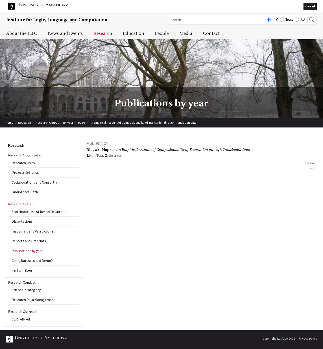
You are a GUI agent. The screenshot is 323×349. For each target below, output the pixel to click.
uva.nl (310, 6)
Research (24, 123)
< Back (309, 162)
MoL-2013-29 (96, 144)
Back (311, 168)
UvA (300, 19)
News (286, 19)
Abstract (114, 156)
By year (68, 123)
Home (9, 123)
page (81, 123)
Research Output (47, 123)
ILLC (272, 19)
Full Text (96, 156)
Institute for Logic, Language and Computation (56, 19)
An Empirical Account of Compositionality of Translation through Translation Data (143, 123)
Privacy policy (308, 338)
